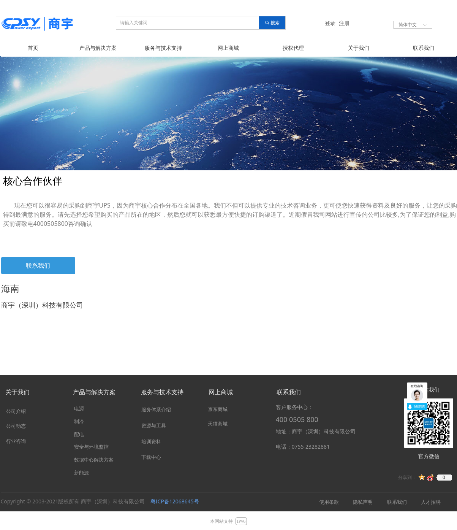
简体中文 (407, 24)
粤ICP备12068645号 (174, 501)
